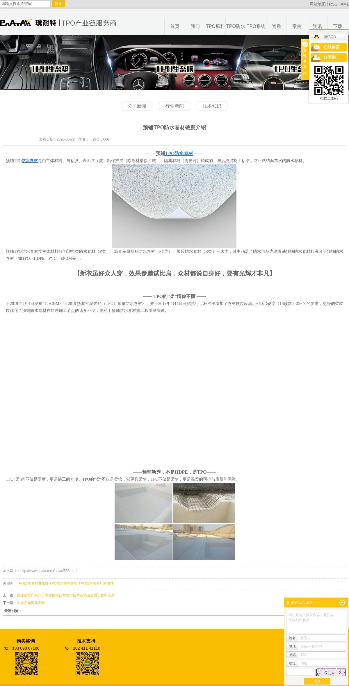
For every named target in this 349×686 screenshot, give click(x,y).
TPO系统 (256, 26)
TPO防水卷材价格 (63, 583)
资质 (276, 26)
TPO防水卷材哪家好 (33, 583)
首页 (174, 26)
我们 (195, 26)
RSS (333, 4)
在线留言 (331, 47)
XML (345, 4)
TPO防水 (235, 26)
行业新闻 (174, 106)
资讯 (317, 26)
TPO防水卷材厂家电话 (96, 583)
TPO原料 (215, 26)
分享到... (331, 57)
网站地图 (317, 4)
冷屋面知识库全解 (31, 603)
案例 (297, 26)
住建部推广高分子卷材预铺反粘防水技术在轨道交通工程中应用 (66, 595)
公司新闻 (137, 106)
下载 (337, 26)
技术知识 (212, 106)
